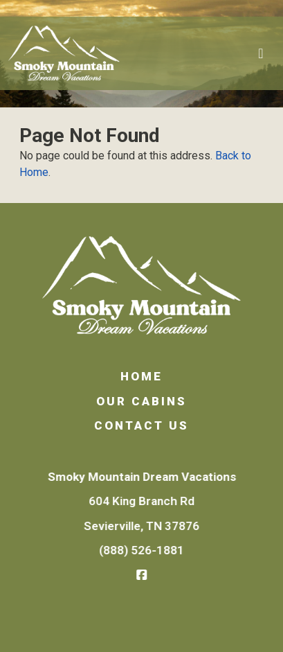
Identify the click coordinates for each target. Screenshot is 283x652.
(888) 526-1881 (142, 550)
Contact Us (141, 425)
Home (141, 376)
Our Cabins (141, 401)
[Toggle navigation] (261, 53)
